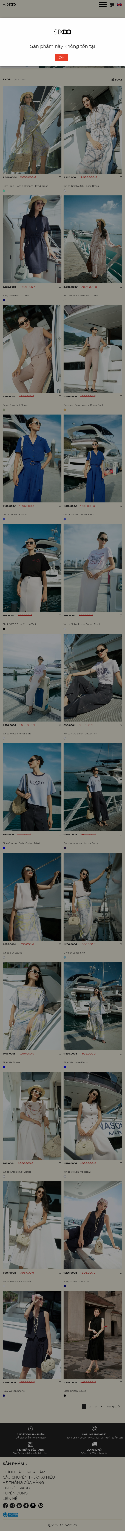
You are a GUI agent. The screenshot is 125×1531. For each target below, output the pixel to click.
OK (61, 57)
